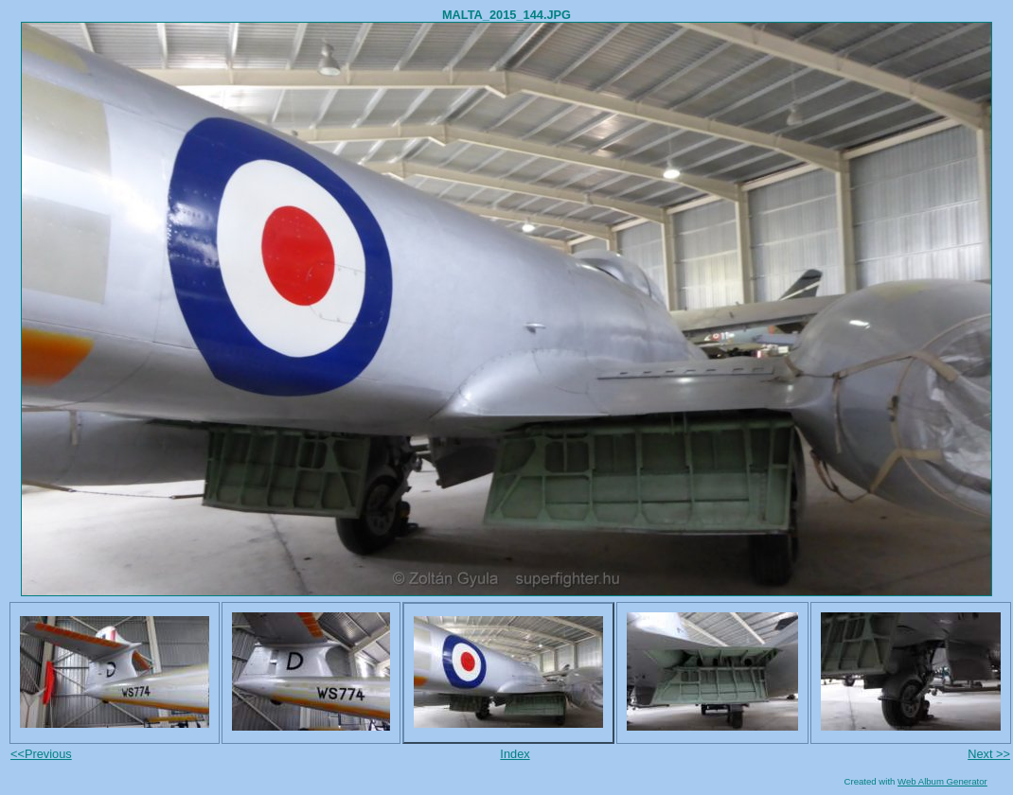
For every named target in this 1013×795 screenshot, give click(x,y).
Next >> (989, 754)
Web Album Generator (942, 781)
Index (514, 754)
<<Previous (41, 754)
